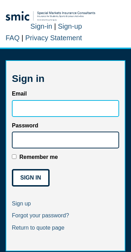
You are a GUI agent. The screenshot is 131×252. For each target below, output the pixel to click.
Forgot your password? (40, 215)
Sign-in (41, 26)
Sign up (21, 203)
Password (25, 125)
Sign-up (70, 26)
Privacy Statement (53, 38)
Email (19, 94)
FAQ (13, 38)
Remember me (38, 157)
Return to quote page (38, 228)
